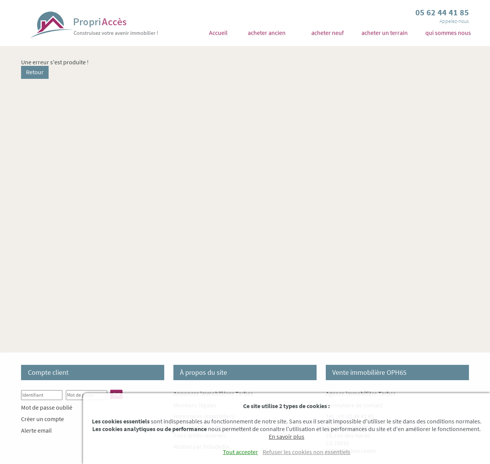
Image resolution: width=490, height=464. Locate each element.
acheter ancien (267, 32)
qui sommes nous (448, 32)
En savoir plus (286, 436)
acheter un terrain (384, 32)
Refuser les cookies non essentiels (306, 452)
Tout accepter (240, 452)
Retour (35, 72)
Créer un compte (42, 419)
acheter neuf (327, 32)
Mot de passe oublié (46, 407)
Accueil (218, 32)
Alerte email (36, 430)
